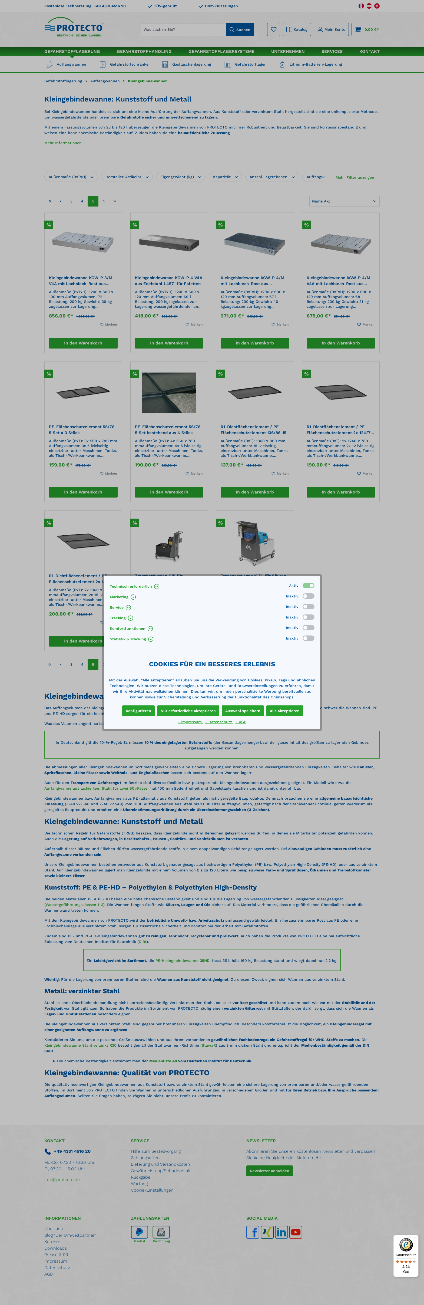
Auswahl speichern (242, 711)
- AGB (241, 722)
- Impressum (190, 722)
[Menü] (415, 1238)
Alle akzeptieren (285, 711)
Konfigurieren (138, 711)
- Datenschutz (219, 722)
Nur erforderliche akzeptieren (188, 711)
